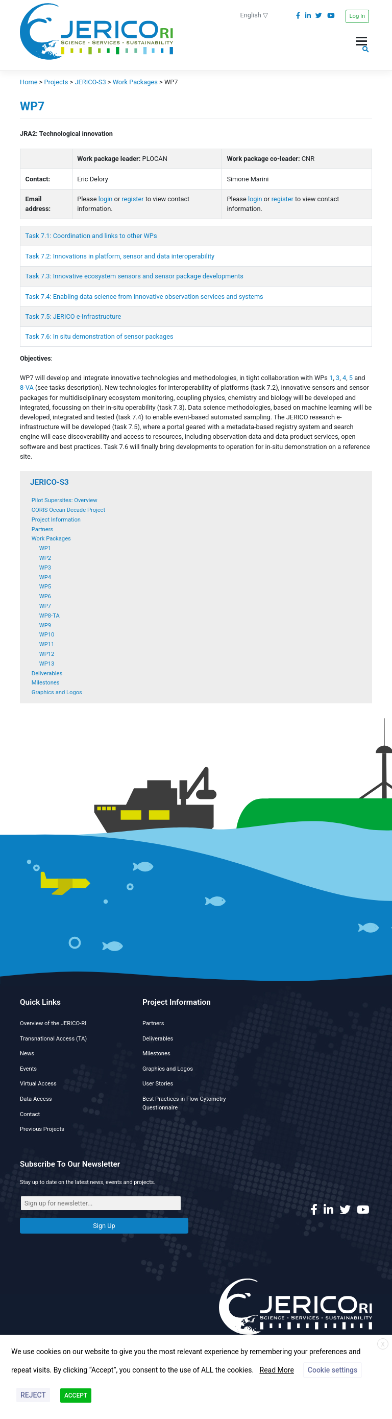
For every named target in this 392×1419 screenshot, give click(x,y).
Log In (357, 16)
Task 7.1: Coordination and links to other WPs (91, 236)
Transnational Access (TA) (53, 1038)
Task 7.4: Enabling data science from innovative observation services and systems (144, 296)
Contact (30, 1114)
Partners (42, 529)
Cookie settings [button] (332, 1370)
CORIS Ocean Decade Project (68, 510)
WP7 (45, 606)
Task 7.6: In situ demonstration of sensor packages (100, 336)
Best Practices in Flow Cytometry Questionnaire (184, 1103)
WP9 (45, 625)
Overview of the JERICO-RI (53, 1023)
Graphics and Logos (57, 692)
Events (28, 1069)
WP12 (47, 654)
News (27, 1053)
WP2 (45, 558)
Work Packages (51, 538)
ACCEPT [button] (75, 1395)
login (106, 199)
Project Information (56, 519)
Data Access (36, 1099)
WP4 (45, 577)
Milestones (46, 682)
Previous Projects (42, 1129)
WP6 (45, 596)
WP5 (45, 586)
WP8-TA (49, 615)
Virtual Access (38, 1083)
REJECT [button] (33, 1395)
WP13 (47, 663)
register (132, 199)
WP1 (45, 548)
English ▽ (254, 15)
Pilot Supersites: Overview (64, 500)
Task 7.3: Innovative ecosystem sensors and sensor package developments (134, 276)
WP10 (47, 634)
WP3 (45, 567)
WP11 (47, 644)
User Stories (157, 1083)
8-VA (27, 387)
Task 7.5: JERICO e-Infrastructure (73, 316)
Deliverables (47, 673)
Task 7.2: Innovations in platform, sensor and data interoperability (120, 256)
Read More (277, 1370)
